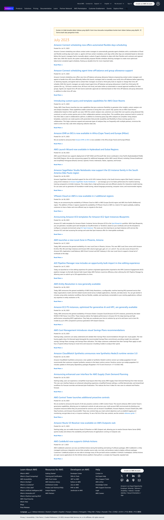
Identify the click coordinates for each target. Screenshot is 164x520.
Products (19, 8)
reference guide (130, 413)
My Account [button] (119, 3)
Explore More (118, 8)
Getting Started (50, 473)
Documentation (46, 8)
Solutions (27, 8)
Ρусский (104, 512)
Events (109, 8)
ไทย (110, 512)
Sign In (130, 3)
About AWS (80, 3)
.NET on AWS (74, 479)
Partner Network (66, 8)
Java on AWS (74, 485)
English (55, 512)
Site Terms (39, 517)
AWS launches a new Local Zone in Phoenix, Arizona (78, 240)
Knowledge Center (102, 485)
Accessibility (31, 517)
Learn (56, 8)
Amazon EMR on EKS (82, 140)
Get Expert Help (101, 476)
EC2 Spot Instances (87, 228)
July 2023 (61, 40)
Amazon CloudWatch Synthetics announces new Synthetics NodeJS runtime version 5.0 (95, 353)
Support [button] (97, 3)
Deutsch (48, 512)
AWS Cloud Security (26, 499)
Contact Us (89, 3)
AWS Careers (100, 493)
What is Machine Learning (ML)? (30, 496)
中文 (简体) (128, 512)
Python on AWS (75, 482)
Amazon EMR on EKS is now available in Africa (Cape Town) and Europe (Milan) (91, 133)
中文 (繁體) (137, 512)
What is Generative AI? (27, 493)
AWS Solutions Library (52, 482)
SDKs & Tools (74, 476)
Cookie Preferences (51, 517)
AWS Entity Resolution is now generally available (77, 284)
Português (82, 512)
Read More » (58, 65)
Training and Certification (53, 476)
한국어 (121, 512)
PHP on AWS (74, 487)
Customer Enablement (97, 8)
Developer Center (76, 473)
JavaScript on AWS (76, 490)
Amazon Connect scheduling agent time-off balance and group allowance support (93, 70)
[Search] (127, 8)
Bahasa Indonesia (38, 512)
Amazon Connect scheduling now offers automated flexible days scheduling (90, 45)
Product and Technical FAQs (54, 487)
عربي (29, 512)
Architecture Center (51, 485)
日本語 (115, 512)
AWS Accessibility (26, 479)
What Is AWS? (24, 473)
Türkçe (98, 512)
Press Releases (25, 507)
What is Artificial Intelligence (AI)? (31, 490)
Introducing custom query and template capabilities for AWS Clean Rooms (89, 101)
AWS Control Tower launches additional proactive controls (82, 397)
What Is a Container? (27, 485)
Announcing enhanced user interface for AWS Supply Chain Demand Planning (91, 374)
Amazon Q (9, 8)
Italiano (75, 512)
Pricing (35, 8)
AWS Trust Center (51, 479)
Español (61, 512)
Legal (97, 490)
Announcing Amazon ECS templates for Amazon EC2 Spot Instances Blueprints (91, 217)
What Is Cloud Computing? (29, 476)
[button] (144, 4)
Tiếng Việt (91, 512)
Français (68, 512)
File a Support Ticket (102, 479)
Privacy (22, 517)
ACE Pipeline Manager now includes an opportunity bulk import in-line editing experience (97, 263)
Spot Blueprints (117, 223)
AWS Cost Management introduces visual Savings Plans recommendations (89, 330)
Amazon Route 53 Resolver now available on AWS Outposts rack (85, 423)
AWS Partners (49, 493)
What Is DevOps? (25, 482)
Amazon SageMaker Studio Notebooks (83, 182)
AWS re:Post (99, 482)
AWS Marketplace (80, 8)
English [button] (108, 3)
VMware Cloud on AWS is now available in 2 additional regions (84, 196)
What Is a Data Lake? (27, 487)
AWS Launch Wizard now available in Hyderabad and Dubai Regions (86, 149)
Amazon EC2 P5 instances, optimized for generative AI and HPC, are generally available (95, 307)
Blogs (22, 504)
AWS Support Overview (103, 487)
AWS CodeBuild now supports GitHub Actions (75, 441)
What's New (24, 502)
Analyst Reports (50, 490)
